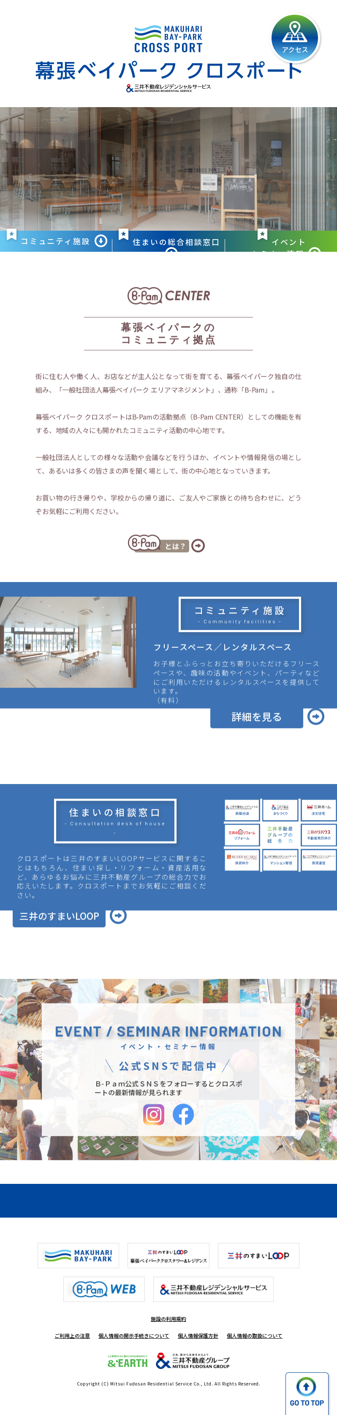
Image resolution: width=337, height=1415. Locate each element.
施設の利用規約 (168, 1318)
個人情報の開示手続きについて (133, 1335)
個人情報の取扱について (255, 1335)
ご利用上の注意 (72, 1335)
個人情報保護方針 (198, 1335)
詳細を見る (256, 739)
